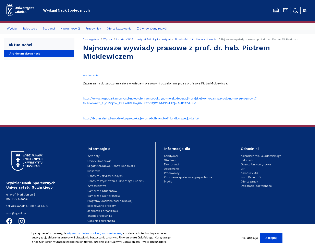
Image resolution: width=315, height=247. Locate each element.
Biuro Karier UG (251, 177)
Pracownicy (172, 173)
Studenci (170, 160)
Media (168, 181)
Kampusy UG (249, 173)
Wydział (107, 39)
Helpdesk (247, 160)
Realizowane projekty (101, 206)
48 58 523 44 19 (37, 206)
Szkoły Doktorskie (99, 161)
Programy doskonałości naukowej (109, 201)
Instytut (166, 39)
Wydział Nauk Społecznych (66, 10)
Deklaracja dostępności (256, 186)
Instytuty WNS (124, 39)
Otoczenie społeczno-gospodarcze (188, 177)
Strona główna (91, 39)
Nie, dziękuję (250, 240)
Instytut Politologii (147, 39)
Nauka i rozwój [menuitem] (70, 28)
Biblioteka (93, 171)
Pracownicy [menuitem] (93, 28)
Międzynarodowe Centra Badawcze (111, 166)
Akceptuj (271, 239)
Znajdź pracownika (99, 215)
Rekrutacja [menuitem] (30, 28)
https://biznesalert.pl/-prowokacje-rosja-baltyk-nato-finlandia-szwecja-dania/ (141, 118)
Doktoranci (171, 164)
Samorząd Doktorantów (103, 196)
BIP (243, 168)
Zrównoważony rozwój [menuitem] (152, 28)
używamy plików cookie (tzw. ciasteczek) (94, 235)
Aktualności (181, 39)
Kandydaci (171, 156)
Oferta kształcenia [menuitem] (119, 28)
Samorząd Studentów (102, 191)
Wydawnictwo (97, 186)
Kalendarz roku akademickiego (261, 156)
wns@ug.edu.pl (16, 213)
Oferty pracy (249, 181)
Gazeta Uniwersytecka (256, 164)
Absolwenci (171, 168)
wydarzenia (90, 75)
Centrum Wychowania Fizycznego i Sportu (115, 181)
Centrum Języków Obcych (105, 176)
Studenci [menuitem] (49, 28)
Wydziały (93, 156)
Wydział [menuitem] (12, 28)
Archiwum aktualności (204, 39)
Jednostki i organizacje (102, 211)
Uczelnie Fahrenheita (101, 221)
